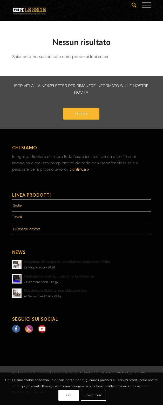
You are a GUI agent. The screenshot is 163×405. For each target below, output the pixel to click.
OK (68, 395)
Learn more (93, 395)
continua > (79, 169)
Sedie (17, 205)
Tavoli (17, 217)
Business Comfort (26, 229)
